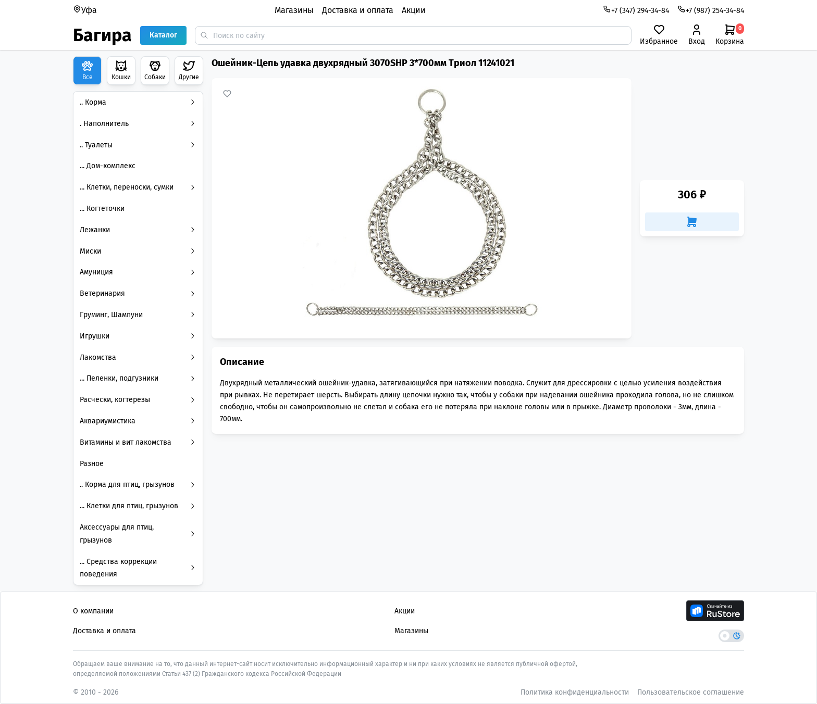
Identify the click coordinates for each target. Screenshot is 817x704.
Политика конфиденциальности (575, 692)
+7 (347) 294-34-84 (636, 10)
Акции (414, 10)
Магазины (294, 10)
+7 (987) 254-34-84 (710, 10)
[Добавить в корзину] (692, 221)
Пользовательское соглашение (690, 692)
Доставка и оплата (357, 10)
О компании (93, 611)
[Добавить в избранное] (227, 93)
